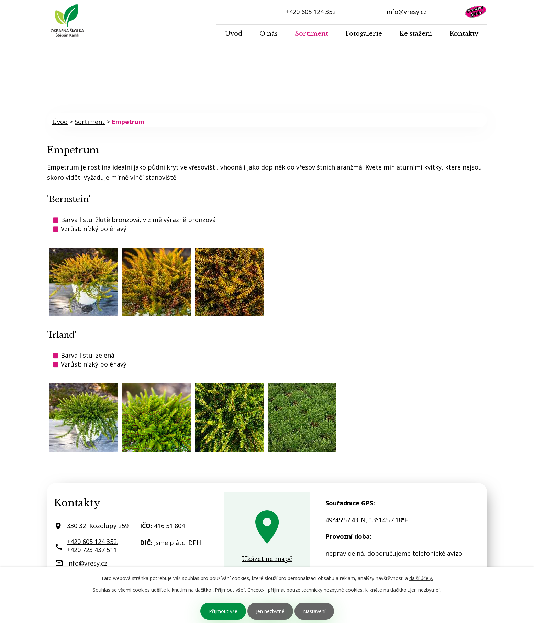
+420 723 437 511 (92, 550)
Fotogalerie (363, 33)
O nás (268, 33)
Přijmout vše (223, 611)
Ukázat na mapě (267, 559)
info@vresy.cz (407, 12)
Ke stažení (415, 33)
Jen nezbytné (270, 611)
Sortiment (311, 33)
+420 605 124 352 (311, 12)
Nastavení (314, 611)
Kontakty (463, 33)
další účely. (421, 578)
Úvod (233, 33)
